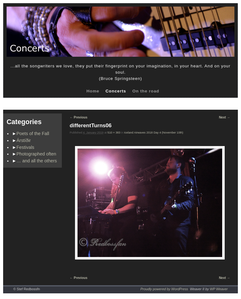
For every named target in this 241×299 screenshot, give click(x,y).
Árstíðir (24, 140)
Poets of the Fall (33, 133)
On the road (145, 91)
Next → (224, 117)
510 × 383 (114, 132)
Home (92, 91)
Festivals (26, 147)
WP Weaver (219, 289)
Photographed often (36, 153)
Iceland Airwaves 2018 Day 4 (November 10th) (153, 132)
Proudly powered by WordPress (164, 289)
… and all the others (37, 160)
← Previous (78, 117)
